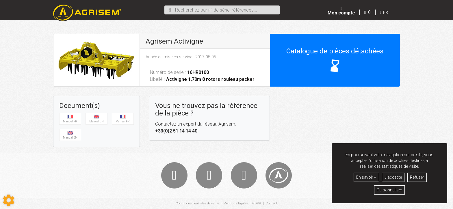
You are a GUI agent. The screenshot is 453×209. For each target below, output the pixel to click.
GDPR (258, 203)
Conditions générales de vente (196, 203)
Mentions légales (236, 203)
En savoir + (366, 177)
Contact (273, 203)
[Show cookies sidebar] (8, 200)
